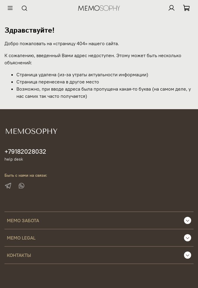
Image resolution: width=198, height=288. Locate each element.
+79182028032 (25, 151)
